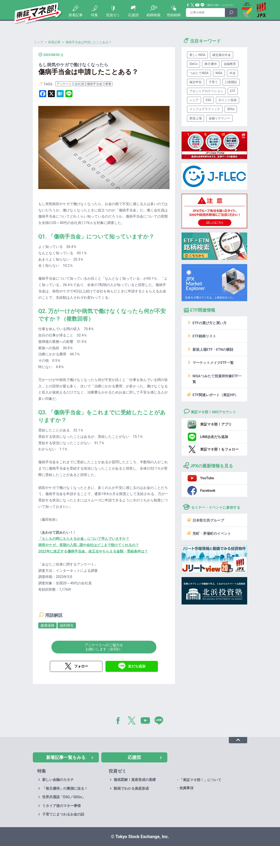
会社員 (79, 84)
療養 (108, 84)
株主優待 (211, 64)
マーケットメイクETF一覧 (213, 363)
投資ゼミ (113, 15)
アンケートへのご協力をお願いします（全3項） (104, 647)
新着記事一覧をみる (66, 757)
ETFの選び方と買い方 (209, 323)
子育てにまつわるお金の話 (63, 814)
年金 (232, 73)
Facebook (188, 5)
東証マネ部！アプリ (216, 424)
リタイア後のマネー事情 (61, 806)
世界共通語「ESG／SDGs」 (63, 797)
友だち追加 (136, 666)
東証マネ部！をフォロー (219, 449)
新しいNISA (197, 55)
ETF (232, 91)
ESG (208, 100)
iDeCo (193, 64)
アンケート (64, 84)
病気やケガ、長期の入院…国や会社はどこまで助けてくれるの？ (88, 545)
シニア (194, 100)
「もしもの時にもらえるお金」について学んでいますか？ (83, 539)
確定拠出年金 (221, 55)
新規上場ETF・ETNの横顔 (212, 349)
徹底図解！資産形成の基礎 (135, 780)
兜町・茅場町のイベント (211, 533)
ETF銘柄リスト (204, 336)
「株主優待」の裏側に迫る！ (65, 788)
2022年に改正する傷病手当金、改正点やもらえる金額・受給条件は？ (93, 551)
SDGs (230, 109)
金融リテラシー (219, 118)
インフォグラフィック (204, 109)
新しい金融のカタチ (58, 780)
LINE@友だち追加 (214, 437)
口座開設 (231, 82)
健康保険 (47, 625)
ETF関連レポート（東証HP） (215, 395)
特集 (94, 15)
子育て (213, 82)
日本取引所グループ (208, 520)
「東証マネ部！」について (218, 5)
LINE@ (160, 721)
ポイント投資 (227, 100)
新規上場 (195, 118)
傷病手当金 (94, 84)
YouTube (197, 5)
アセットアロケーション (206, 91)
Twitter (192, 5)
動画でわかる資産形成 (131, 788)
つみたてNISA (198, 73)
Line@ (202, 5)
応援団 (133, 15)
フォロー (81, 666)
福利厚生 (67, 625)
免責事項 (186, 788)
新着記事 (76, 15)
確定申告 (195, 82)
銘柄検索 (154, 15)
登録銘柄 (174, 15)
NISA (218, 73)
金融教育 (230, 64)
